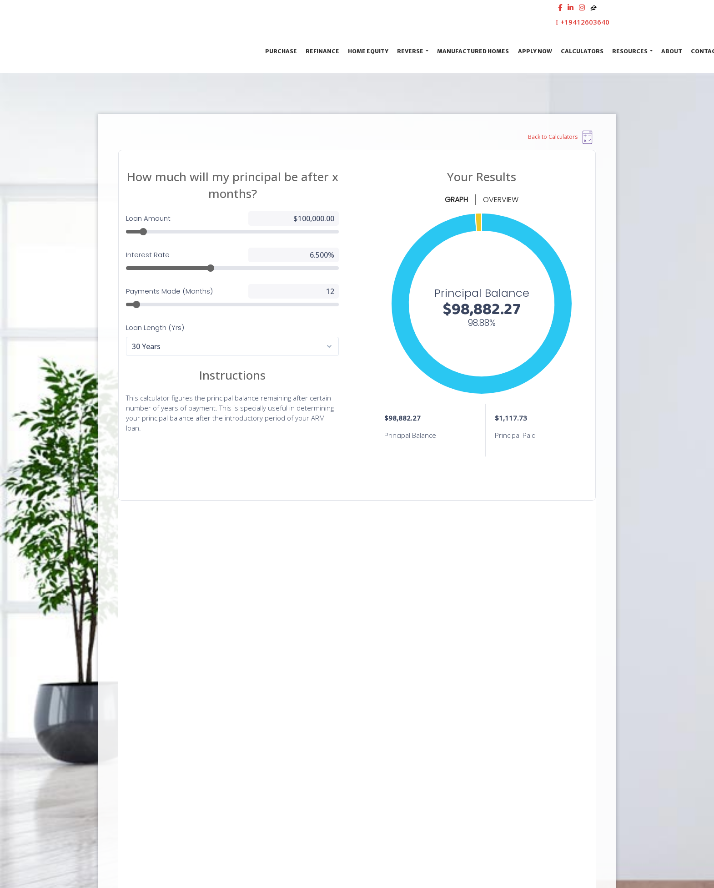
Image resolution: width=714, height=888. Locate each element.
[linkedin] (570, 7)
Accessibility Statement (394, 725)
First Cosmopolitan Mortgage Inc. (179, 51)
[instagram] (582, 7)
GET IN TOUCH (569, 563)
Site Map (374, 741)
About (671, 51)
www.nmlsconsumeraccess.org (146, 750)
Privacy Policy (379, 708)
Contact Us (167, 627)
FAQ (496, 757)
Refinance (322, 51)
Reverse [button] (410, 51)
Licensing (374, 757)
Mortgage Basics (514, 725)
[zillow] (593, 7)
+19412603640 (582, 21)
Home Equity (368, 51)
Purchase (281, 51)
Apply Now (535, 51)
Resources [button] (630, 51)
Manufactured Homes (473, 51)
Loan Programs (512, 692)
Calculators (582, 51)
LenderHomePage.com (578, 863)
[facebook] (560, 7)
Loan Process (510, 708)
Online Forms (509, 741)
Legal (368, 692)
